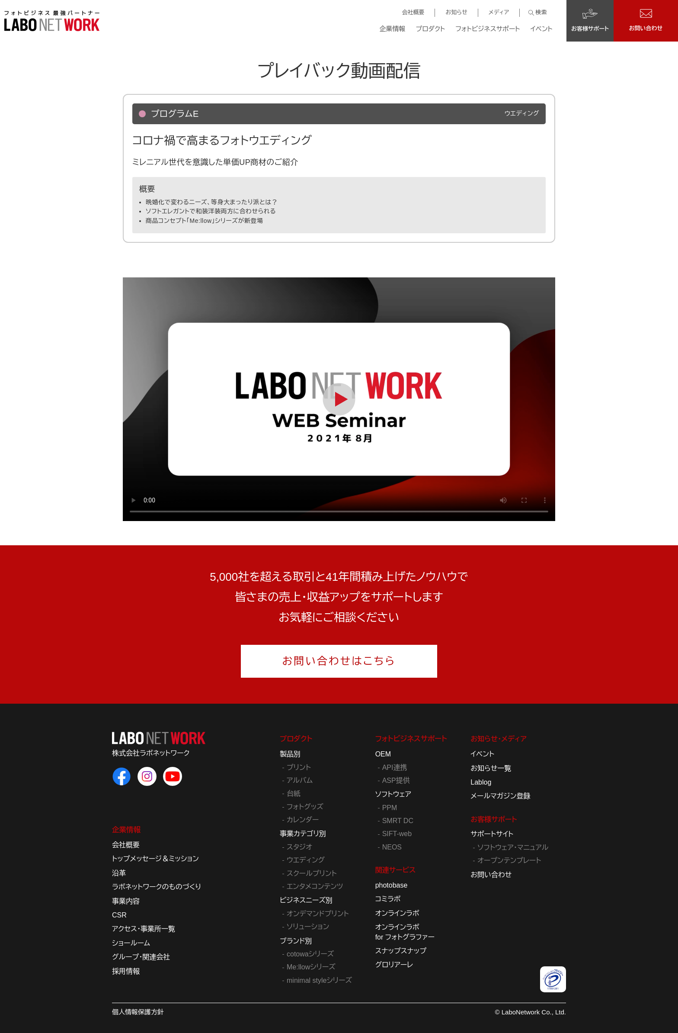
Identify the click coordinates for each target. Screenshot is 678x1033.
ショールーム (131, 943)
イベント (542, 28)
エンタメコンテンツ (315, 886)
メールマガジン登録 (500, 796)
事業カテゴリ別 (303, 833)
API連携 (394, 767)
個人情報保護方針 (138, 1012)
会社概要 (413, 12)
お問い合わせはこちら (339, 661)
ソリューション (308, 926)
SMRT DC (397, 820)
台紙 (294, 793)
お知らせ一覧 (490, 768)
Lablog (480, 782)
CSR (119, 915)
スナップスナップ (400, 951)
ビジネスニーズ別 (306, 900)
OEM (383, 754)
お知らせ (456, 12)
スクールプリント (312, 873)
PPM (389, 807)
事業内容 (126, 901)
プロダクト (430, 28)
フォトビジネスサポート (487, 28)
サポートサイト (491, 834)
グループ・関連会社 (141, 957)
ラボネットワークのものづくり (156, 887)
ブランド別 (296, 941)
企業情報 (393, 28)
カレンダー (303, 820)
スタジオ (299, 847)
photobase (391, 885)
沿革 (119, 873)
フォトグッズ (305, 807)
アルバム (300, 780)
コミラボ (388, 899)
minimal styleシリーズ (319, 980)
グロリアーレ (394, 965)
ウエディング (306, 860)
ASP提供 (396, 780)
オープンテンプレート (509, 860)
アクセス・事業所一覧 (143, 929)
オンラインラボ (397, 913)
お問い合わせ (491, 875)
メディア (499, 12)
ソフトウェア (393, 794)
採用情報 (126, 971)
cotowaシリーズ (310, 954)
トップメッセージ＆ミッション (155, 858)
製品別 (290, 754)
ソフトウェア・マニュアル (512, 847)
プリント (299, 767)
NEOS (392, 847)
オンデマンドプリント (318, 913)
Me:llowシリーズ (311, 967)
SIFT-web (397, 833)
